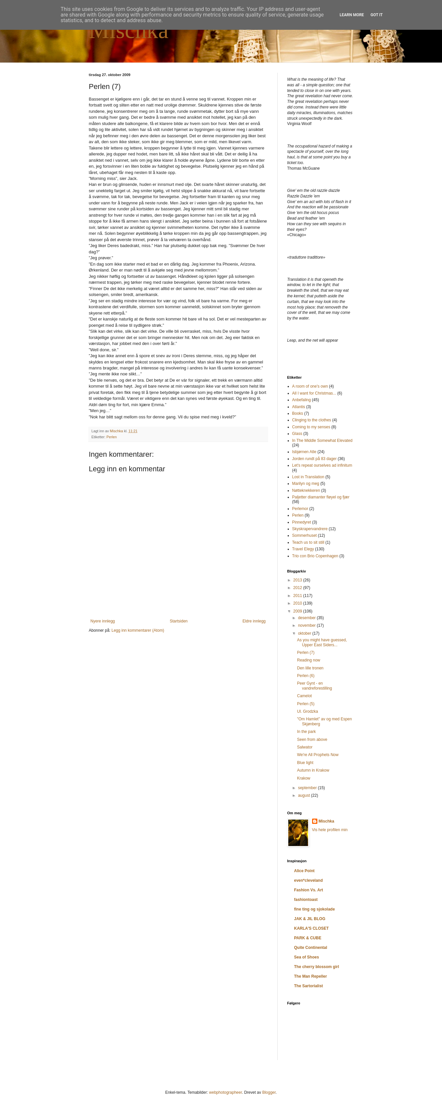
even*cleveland (308, 880)
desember (307, 618)
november (307, 625)
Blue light (305, 762)
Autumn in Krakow (313, 770)
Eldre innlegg (253, 621)
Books (297, 413)
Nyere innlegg (103, 621)
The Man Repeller (310, 976)
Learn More (352, 15)
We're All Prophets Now (317, 754)
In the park (306, 731)
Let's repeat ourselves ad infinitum (322, 465)
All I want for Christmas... (314, 393)
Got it (377, 15)
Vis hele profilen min (330, 830)
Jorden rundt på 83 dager (314, 458)
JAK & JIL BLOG (309, 918)
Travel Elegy (303, 549)
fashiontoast (306, 899)
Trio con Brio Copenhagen (315, 556)
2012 (298, 587)
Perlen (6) (305, 675)
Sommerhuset (304, 535)
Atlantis (298, 406)
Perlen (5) (305, 703)
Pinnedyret (301, 522)
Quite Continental (310, 947)
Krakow (303, 778)
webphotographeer (225, 1092)
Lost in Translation (308, 477)
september (308, 788)
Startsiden (178, 621)
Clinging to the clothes (311, 420)
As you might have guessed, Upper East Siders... (322, 642)
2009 (298, 611)
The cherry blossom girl (316, 966)
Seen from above (312, 739)
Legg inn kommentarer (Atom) (137, 630)
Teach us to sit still (308, 542)
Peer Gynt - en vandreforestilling (314, 685)
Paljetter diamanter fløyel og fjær (320, 497)
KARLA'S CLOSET (311, 928)
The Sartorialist (308, 986)
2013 (298, 580)
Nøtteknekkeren (306, 490)
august (304, 795)
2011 (298, 595)
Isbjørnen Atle (304, 451)
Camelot (304, 696)
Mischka (129, 30)
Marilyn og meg (305, 483)
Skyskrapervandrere (310, 529)
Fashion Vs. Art (308, 890)
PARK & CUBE (307, 938)
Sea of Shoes (306, 957)
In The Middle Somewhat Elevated (322, 440)
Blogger (269, 1092)
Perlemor (300, 508)
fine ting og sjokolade (314, 909)
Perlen (111, 437)
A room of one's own (310, 386)
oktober (305, 633)
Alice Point (304, 871)
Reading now (308, 660)
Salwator (304, 747)
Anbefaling (301, 400)
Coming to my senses (311, 427)
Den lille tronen (310, 668)
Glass (297, 433)
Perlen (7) (305, 652)
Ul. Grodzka (307, 711)
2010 (298, 603)
